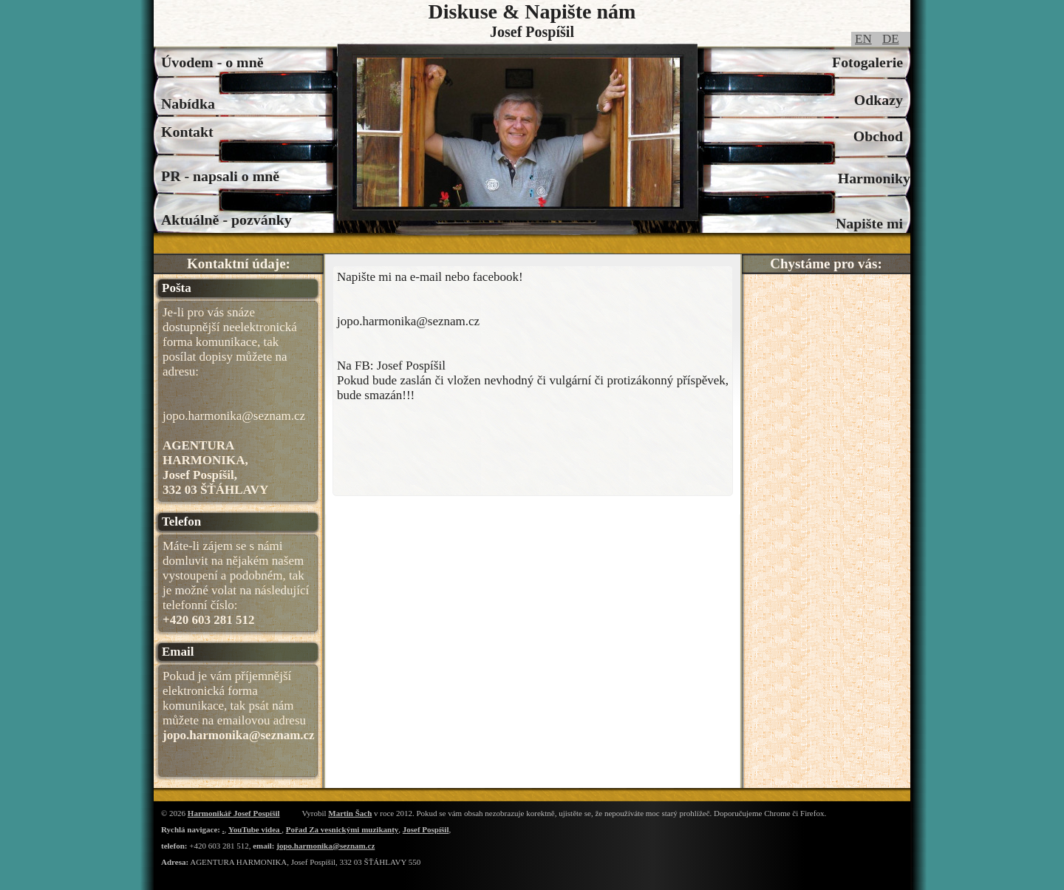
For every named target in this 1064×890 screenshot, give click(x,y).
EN (863, 39)
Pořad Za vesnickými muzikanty (342, 829)
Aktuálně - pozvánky (226, 219)
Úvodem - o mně (212, 62)
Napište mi (873, 223)
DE (890, 39)
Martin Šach (350, 813)
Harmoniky (874, 178)
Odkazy (882, 100)
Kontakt (191, 131)
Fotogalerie (871, 62)
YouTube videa (255, 829)
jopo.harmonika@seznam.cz (325, 845)
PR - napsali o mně (220, 176)
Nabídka (188, 103)
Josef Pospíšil (426, 829)
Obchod (881, 136)
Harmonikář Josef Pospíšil (234, 813)
